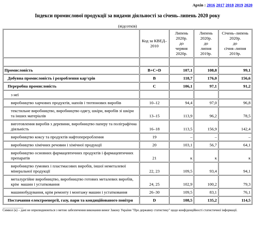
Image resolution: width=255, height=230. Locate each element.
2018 (230, 5)
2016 (211, 5)
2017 (220, 5)
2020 (248, 5)
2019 (239, 5)
